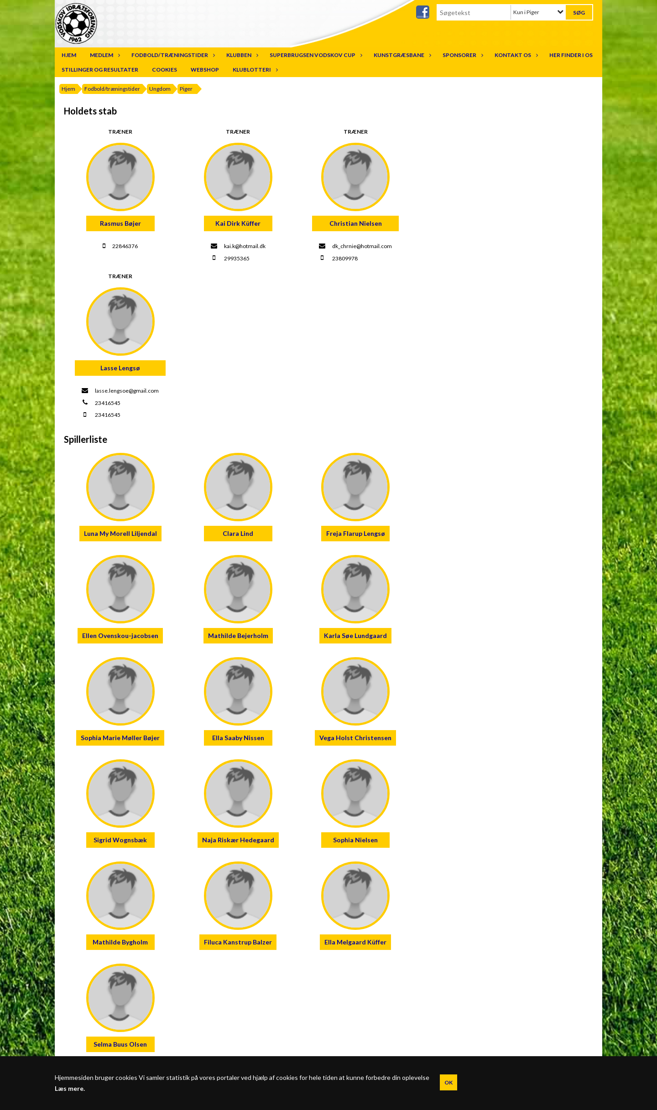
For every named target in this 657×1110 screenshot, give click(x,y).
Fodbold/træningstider (172, 55)
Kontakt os (515, 55)
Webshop (205, 69)
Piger (186, 88)
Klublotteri (254, 69)
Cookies (164, 69)
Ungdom (160, 88)
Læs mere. (70, 1088)
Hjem (69, 55)
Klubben (241, 55)
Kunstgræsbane (401, 55)
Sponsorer (462, 55)
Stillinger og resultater (100, 69)
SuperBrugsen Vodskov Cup (315, 55)
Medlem (104, 55)
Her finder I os (571, 55)
